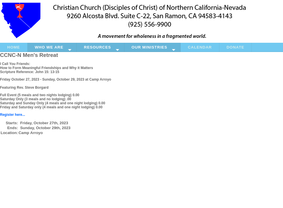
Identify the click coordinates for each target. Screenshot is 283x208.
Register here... (12, 115)
